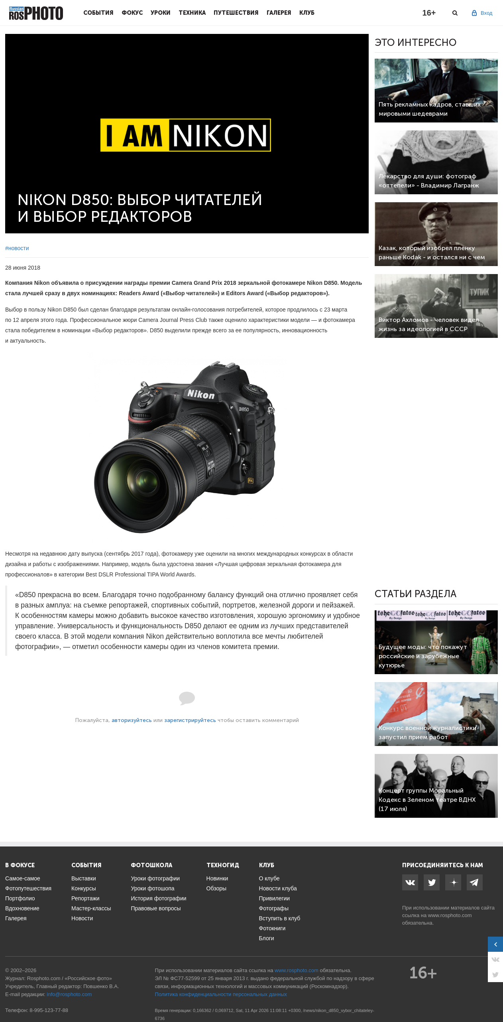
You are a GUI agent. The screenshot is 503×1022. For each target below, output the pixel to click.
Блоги (266, 938)
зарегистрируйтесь (190, 720)
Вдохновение (22, 908)
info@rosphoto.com (69, 994)
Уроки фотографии (155, 878)
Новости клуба (278, 888)
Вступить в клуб (280, 918)
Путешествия (236, 13)
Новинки (217, 878)
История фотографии (158, 898)
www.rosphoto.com (450, 915)
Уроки (161, 13)
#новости (17, 248)
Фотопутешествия (28, 888)
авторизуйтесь (132, 720)
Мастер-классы (91, 908)
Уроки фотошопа (152, 888)
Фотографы (274, 908)
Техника (192, 13)
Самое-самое (22, 878)
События (98, 13)
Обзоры (216, 888)
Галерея (279, 13)
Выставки (83, 878)
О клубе (269, 878)
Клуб (306, 13)
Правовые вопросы (156, 908)
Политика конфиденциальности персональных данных (221, 994)
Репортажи (85, 898)
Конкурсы (83, 888)
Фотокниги (272, 928)
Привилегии (274, 898)
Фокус (132, 13)
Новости (82, 918)
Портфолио (20, 898)
